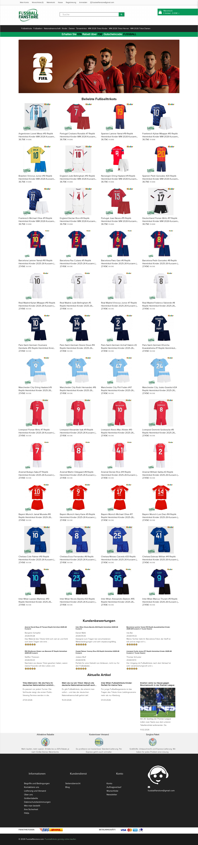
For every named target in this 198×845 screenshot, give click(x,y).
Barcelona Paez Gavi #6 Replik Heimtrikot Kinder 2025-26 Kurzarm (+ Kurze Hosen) (119, 263)
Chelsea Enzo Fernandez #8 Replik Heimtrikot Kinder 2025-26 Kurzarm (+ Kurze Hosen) (78, 559)
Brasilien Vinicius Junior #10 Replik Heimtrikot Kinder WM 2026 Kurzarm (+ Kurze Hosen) (36, 179)
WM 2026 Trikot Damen (140, 28)
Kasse (60, 2)
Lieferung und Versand (35, 791)
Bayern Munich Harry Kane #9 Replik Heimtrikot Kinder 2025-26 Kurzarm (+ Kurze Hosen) (78, 517)
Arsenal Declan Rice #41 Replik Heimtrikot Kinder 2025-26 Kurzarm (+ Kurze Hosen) (119, 475)
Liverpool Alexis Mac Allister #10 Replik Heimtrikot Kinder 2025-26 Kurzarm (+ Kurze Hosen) (117, 432)
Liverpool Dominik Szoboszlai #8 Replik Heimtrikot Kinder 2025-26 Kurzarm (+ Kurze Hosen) (158, 432)
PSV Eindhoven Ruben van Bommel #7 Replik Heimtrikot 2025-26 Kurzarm (46, 652)
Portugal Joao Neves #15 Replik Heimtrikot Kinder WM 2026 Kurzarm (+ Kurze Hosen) (118, 221)
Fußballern (37, 28)
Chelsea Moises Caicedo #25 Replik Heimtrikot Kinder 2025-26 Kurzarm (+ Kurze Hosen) (119, 559)
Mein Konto (24, 2)
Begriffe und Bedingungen (37, 783)
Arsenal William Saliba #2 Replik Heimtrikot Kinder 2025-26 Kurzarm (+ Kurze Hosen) (160, 475)
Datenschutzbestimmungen (37, 802)
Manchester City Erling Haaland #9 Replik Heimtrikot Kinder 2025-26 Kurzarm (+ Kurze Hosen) (35, 390)
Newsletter (112, 794)
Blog (67, 787)
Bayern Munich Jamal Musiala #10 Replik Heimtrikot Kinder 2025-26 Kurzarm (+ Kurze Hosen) (35, 517)
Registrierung (71, 2)
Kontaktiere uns (31, 787)
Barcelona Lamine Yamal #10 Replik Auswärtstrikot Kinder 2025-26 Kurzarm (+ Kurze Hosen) (148, 628)
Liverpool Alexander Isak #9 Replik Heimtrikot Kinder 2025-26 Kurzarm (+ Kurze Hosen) (78, 432)
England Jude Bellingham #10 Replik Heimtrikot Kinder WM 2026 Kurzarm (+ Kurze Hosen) (77, 179)
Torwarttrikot (81, 28)
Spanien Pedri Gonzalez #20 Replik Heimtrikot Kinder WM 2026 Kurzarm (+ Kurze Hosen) (160, 179)
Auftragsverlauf (114, 787)
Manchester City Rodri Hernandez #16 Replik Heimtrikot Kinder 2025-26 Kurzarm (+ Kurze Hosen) (78, 390)
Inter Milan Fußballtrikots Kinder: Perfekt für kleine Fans (116, 684)
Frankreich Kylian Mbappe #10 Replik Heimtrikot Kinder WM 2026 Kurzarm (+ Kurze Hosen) (160, 136)
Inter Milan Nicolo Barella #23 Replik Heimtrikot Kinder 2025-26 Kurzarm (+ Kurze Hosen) (78, 602)
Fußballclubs (26, 28)
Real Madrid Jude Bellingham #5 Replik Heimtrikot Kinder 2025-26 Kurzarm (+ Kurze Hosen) (76, 305)
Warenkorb (51, 2)
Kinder (64, 28)
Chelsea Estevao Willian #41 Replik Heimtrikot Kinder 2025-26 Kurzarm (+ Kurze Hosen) (160, 559)
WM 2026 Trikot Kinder (98, 28)
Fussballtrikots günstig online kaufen (60, 839)
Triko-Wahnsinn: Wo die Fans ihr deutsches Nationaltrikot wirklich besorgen (38, 685)
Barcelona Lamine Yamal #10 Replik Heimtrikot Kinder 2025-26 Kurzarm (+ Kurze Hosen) (37, 263)
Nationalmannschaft (52, 28)
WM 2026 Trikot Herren (119, 28)
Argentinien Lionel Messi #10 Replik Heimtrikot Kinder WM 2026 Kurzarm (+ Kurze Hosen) (36, 136)
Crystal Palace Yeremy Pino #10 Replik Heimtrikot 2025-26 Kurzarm (97, 652)
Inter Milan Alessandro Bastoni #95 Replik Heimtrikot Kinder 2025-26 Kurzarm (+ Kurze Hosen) (117, 602)
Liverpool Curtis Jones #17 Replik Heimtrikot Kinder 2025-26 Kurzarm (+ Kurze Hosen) (149, 652)
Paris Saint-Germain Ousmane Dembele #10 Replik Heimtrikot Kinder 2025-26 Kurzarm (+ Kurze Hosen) (37, 348)
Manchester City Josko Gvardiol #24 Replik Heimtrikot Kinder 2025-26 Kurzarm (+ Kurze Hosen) (159, 390)
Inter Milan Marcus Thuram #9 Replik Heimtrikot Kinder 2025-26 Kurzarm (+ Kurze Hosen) (160, 602)
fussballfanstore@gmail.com (102, 2)
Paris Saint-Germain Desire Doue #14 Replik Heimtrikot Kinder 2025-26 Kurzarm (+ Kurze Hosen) (77, 348)
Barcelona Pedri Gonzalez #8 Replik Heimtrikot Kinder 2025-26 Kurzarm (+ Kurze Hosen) (160, 263)
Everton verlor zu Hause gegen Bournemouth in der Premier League (157, 684)
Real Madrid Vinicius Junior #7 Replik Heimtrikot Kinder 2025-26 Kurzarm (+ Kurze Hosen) (119, 305)
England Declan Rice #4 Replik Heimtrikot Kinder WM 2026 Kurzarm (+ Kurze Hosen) (77, 221)
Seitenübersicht (72, 783)
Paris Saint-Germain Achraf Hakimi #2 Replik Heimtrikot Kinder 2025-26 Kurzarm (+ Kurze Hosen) (119, 348)
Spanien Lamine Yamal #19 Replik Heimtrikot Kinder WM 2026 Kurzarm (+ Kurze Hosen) (118, 136)
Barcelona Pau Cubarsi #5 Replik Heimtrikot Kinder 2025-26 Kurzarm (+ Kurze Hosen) (78, 263)
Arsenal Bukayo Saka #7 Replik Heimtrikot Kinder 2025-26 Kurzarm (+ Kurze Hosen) (37, 475)
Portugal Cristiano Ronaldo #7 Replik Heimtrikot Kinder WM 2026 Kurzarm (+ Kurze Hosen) (77, 136)
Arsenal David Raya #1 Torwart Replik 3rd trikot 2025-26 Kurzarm (46, 628)
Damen (72, 28)
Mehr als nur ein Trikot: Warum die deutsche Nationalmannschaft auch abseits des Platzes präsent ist (78, 685)
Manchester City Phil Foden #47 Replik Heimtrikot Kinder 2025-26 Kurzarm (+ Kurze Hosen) (117, 390)
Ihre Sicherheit (31, 809)
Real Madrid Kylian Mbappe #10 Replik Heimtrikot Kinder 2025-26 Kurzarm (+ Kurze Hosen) (37, 305)
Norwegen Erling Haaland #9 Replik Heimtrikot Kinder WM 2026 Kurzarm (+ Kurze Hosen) (118, 179)
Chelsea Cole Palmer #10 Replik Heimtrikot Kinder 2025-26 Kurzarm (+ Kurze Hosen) (37, 559)
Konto (109, 783)
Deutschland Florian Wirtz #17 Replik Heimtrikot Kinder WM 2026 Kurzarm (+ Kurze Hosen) (160, 221)
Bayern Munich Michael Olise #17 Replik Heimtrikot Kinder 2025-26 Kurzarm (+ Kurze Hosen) (117, 517)
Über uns (28, 794)
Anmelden (83, 2)
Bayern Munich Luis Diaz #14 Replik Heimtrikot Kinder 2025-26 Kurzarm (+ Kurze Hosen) (160, 517)
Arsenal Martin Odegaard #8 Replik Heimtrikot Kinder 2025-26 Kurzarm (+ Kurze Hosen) (78, 475)
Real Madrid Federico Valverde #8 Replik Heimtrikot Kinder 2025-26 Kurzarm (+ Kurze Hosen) (158, 305)
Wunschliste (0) (37, 2)
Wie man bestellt (32, 805)
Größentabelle (31, 798)
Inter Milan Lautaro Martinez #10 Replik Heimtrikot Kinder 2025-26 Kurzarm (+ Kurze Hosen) (35, 602)
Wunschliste (112, 791)
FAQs (26, 813)
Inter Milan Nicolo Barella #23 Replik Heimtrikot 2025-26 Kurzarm (97, 628)
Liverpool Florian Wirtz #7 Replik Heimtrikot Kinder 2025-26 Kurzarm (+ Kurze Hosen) (37, 432)
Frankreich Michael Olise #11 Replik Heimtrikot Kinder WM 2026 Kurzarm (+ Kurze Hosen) (36, 221)
